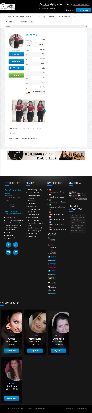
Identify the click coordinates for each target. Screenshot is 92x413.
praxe (15, 128)
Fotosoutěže (32, 236)
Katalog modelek (33, 192)
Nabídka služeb (27, 17)
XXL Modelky (32, 212)
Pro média (9, 235)
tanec (32, 128)
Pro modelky (64, 17)
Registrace (83, 10)
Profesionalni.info (81, 409)
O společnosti (12, 17)
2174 (12, 335)
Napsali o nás (10, 238)
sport (41, 128)
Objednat (16, 75)
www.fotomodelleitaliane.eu (57, 207)
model (52, 17)
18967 (59, 335)
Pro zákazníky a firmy (35, 190)
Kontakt (23, 22)
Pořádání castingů (34, 209)
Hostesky (31, 198)
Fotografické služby (34, 195)
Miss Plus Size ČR (33, 215)
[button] (8, 245)
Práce (14, 133)
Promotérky (32, 201)
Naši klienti (11, 22)
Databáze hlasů (33, 233)
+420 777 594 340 (11, 211)
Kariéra (8, 232)
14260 (13, 383)
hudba (24, 128)
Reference (77, 17)
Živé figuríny (32, 204)
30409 (36, 335)
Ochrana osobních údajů (14, 220)
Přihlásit (69, 10)
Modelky (41, 17)
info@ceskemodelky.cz (49, 8)
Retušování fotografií (35, 231)
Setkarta (16, 61)
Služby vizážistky (33, 220)
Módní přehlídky (33, 206)
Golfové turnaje (33, 217)
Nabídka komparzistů (35, 228)
